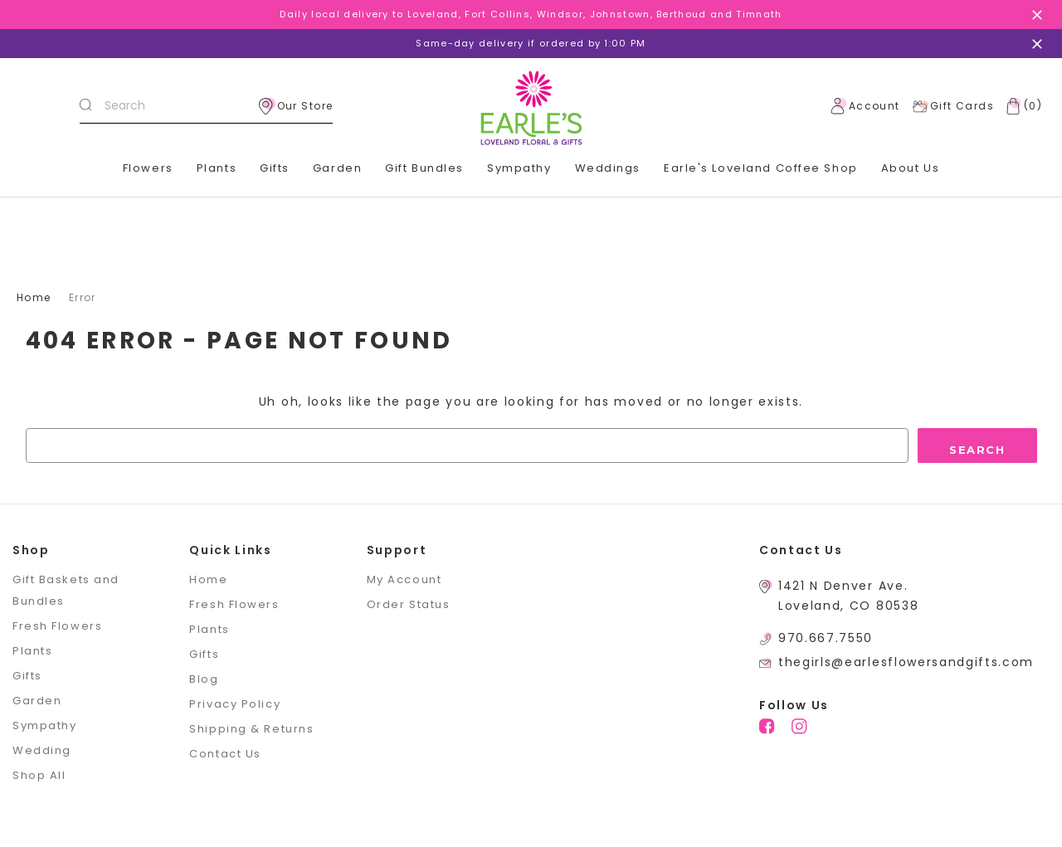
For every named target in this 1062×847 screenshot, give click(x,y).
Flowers (148, 168)
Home (208, 579)
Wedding (41, 750)
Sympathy (519, 168)
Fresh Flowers (57, 626)
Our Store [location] (296, 106)
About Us (910, 168)
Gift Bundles (424, 168)
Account (865, 106)
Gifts (275, 168)
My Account (404, 579)
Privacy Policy (234, 704)
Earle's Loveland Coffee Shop (761, 168)
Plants (216, 168)
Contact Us (225, 754)
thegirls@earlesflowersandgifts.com (906, 662)
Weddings (608, 168)
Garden (337, 168)
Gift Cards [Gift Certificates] (953, 106)
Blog (203, 679)
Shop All (39, 775)
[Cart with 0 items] (1020, 106)
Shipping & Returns (251, 729)
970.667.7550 (825, 638)
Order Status (409, 604)
